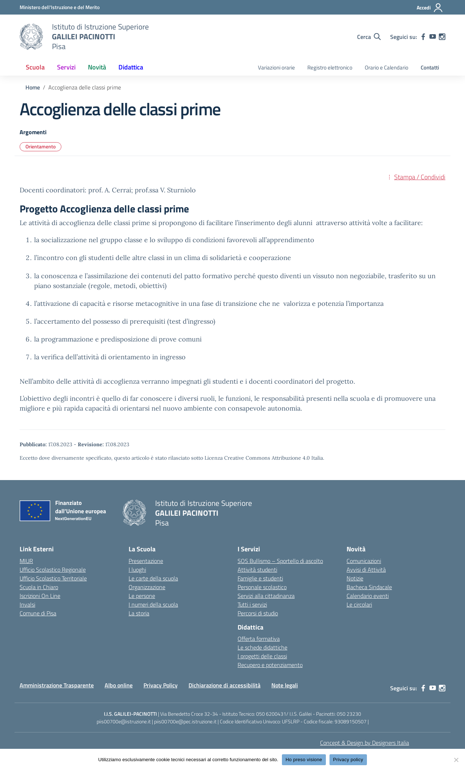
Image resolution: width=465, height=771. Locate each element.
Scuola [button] (35, 67)
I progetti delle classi (262, 656)
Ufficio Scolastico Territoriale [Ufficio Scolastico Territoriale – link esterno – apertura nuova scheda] (53, 578)
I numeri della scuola (153, 604)
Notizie (355, 578)
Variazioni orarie (276, 67)
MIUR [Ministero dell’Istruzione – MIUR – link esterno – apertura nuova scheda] (26, 560)
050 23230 (349, 714)
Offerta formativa (259, 638)
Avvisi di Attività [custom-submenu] (366, 569)
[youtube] (432, 36)
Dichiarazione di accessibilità (224, 685)
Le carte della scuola (153, 578)
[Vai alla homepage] (31, 37)
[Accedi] (430, 7)
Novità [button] (97, 67)
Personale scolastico (262, 587)
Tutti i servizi (252, 604)
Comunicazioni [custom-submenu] (364, 560)
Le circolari (359, 604)
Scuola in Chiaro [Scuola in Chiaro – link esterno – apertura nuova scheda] (39, 587)
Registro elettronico (329, 67)
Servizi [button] (66, 67)
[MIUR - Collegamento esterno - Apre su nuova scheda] (60, 7)
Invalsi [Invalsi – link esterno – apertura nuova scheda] (27, 604)
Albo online (119, 685)
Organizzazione (147, 587)
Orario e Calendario (386, 67)
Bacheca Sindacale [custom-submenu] (369, 587)
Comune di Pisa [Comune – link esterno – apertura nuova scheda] (38, 613)
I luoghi (137, 569)
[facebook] (423, 36)
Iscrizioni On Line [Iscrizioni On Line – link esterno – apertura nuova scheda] (40, 595)
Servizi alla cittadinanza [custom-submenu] (266, 595)
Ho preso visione (304, 759)
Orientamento (40, 146)
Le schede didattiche (262, 647)
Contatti (430, 67)
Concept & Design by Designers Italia (364, 742)
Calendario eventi (368, 595)
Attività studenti (257, 569)
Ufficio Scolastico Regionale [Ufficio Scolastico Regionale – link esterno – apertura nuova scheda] (53, 569)
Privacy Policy (160, 685)
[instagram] (442, 36)
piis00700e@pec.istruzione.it (185, 721)
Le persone (142, 595)
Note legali (284, 685)
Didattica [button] (130, 67)
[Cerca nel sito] (369, 36)
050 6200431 (271, 714)
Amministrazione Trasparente (57, 685)
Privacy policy (348, 759)
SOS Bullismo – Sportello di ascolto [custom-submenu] (280, 560)
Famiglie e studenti (260, 578)
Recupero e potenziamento (270, 664)
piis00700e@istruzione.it (124, 721)
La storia (139, 613)
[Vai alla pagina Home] (32, 87)
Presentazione (146, 560)
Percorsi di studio (258, 613)
